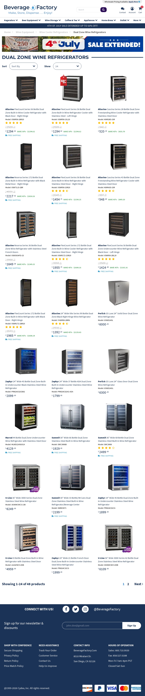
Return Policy (11, 660)
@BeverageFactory (107, 609)
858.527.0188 (119, 655)
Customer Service (48, 655)
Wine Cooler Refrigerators (54, 32)
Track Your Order (48, 650)
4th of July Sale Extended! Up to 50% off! (72, 25)
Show (47, 66)
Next (138, 584)
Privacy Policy (11, 655)
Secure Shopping (13, 650)
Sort (4, 66)
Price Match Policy (13, 666)
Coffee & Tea (72, 20)
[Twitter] (75, 609)
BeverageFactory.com (85, 650)
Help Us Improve (48, 666)
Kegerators (11, 20)
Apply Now (134, 1)
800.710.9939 (122, 650)
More (137, 20)
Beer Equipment (31, 20)
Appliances (90, 20)
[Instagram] (85, 609)
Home (8, 32)
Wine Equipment (26, 32)
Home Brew (109, 20)
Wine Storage (52, 20)
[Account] (132, 10)
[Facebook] (66, 609)
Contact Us (45, 660)
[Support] (122, 10)
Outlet (124, 20)
